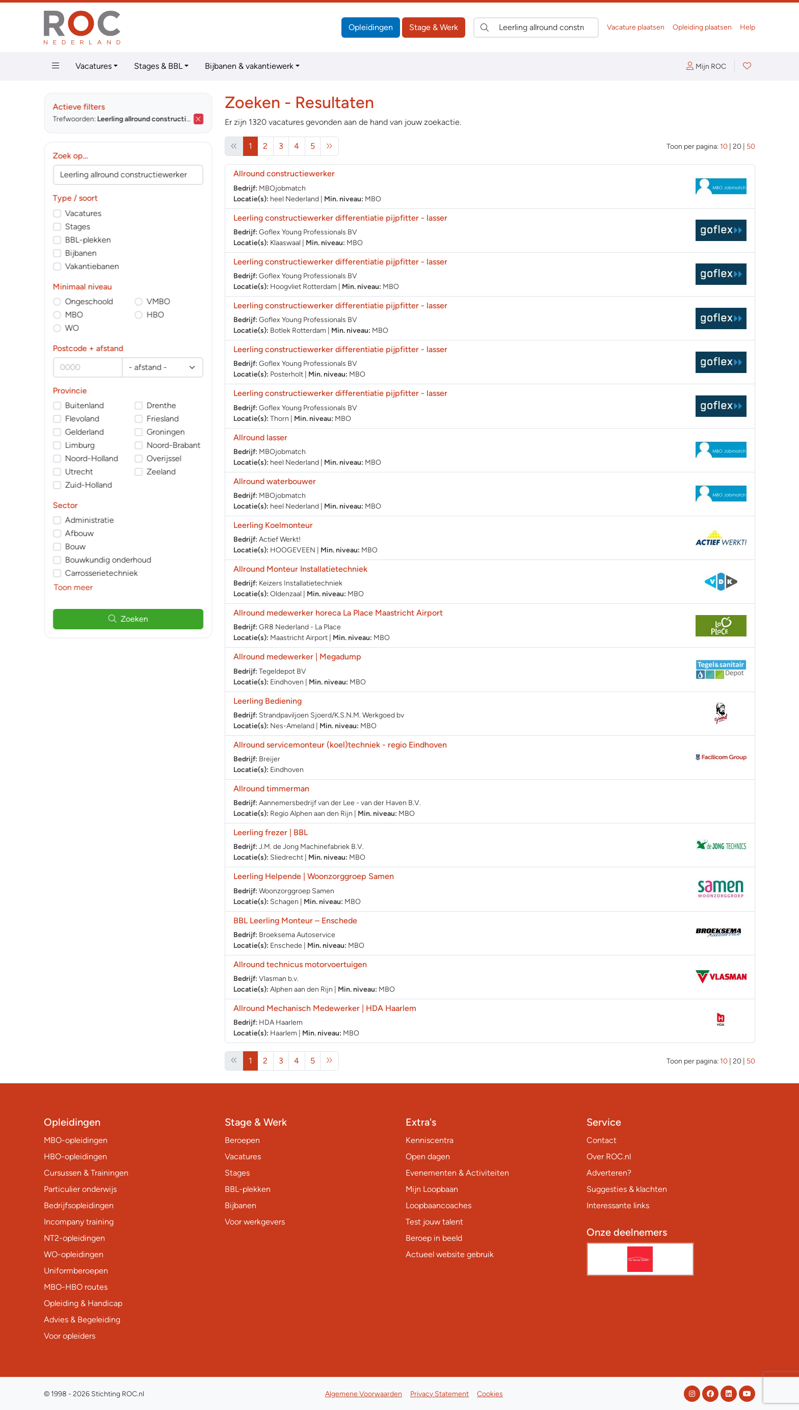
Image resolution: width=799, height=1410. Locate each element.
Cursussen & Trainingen (86, 1173)
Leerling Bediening (267, 701)
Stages (77, 226)
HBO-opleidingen (75, 1156)
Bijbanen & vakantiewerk (249, 66)
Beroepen (242, 1140)
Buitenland (84, 405)
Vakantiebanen (92, 266)
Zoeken (128, 619)
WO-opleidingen (73, 1254)
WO (72, 328)
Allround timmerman (271, 788)
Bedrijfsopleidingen (79, 1205)
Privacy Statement (439, 1394)
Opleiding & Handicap (83, 1303)
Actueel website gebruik (450, 1254)
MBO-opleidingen (76, 1140)
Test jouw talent (434, 1222)
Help (747, 27)
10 (724, 146)
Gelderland (84, 432)
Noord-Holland (91, 458)
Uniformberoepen (76, 1270)
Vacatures (93, 66)
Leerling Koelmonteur (273, 525)
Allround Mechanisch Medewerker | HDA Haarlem (324, 1008)
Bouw (75, 546)
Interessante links (618, 1205)
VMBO (158, 301)
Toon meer (73, 587)
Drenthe (161, 405)
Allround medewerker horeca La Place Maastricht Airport (338, 613)
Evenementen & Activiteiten (457, 1173)
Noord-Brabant (174, 445)
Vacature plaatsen (635, 27)
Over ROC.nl (609, 1156)
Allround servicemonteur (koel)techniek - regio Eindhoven (340, 745)
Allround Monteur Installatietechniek (300, 569)
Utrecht (79, 471)
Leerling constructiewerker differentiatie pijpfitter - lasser (340, 218)
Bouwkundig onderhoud (108, 560)
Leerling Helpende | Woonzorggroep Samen (313, 876)
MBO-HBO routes (76, 1287)
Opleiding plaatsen (702, 27)
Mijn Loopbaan (432, 1189)
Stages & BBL (158, 66)
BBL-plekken (88, 240)
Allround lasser (260, 437)
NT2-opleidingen (74, 1238)
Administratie (89, 520)
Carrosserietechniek (101, 573)
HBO (155, 315)
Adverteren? (609, 1173)
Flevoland (82, 418)
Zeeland (161, 471)
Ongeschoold (89, 301)
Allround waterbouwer (274, 481)
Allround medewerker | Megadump (297, 656)
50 (751, 146)
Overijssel (164, 458)
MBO (74, 315)
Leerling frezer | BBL (270, 832)
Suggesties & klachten (627, 1189)
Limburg (80, 445)
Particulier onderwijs (80, 1189)
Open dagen (428, 1156)
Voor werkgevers (255, 1222)
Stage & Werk (433, 27)
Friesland (163, 418)
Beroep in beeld (434, 1238)
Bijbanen (81, 253)
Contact (602, 1140)
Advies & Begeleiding (82, 1319)
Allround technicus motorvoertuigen (300, 964)
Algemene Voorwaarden (363, 1394)
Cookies (490, 1394)
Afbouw (79, 533)
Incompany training (79, 1222)
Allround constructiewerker (284, 173)
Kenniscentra (430, 1140)
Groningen (166, 432)
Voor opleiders (69, 1336)
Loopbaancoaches (438, 1205)
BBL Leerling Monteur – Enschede (295, 920)
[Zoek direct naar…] (536, 27)
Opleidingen (371, 27)
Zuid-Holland (88, 485)
